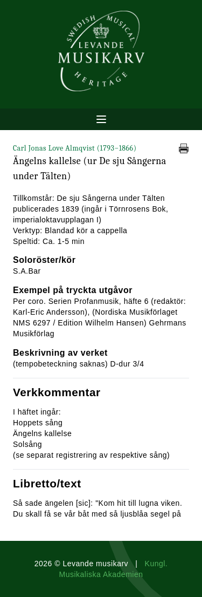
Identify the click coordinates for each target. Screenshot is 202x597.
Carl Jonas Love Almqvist (75, 148)
